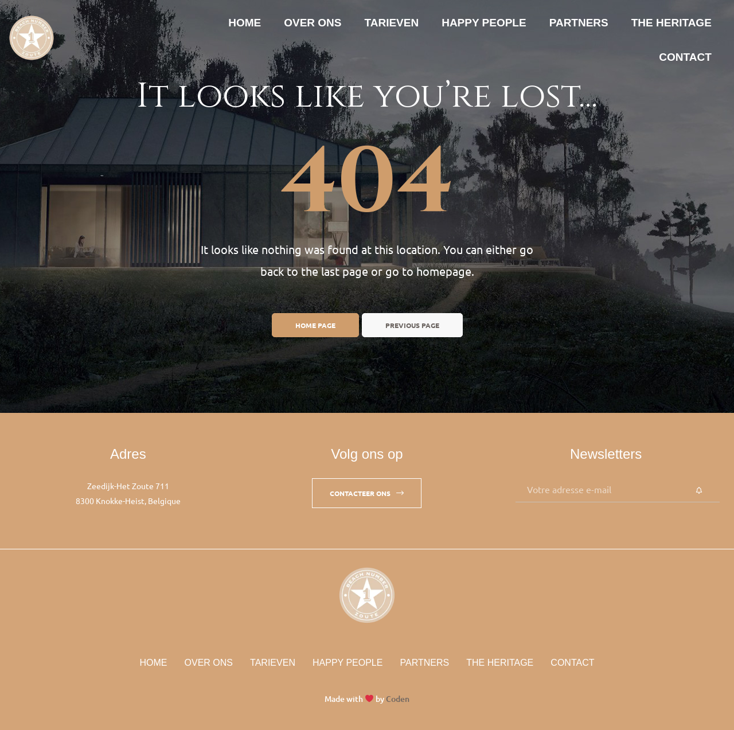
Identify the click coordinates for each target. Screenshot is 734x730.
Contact (685, 57)
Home (244, 23)
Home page (315, 325)
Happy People (484, 23)
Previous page (412, 325)
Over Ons (312, 23)
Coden (397, 698)
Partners (578, 23)
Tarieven (392, 23)
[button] (366, 493)
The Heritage (671, 23)
